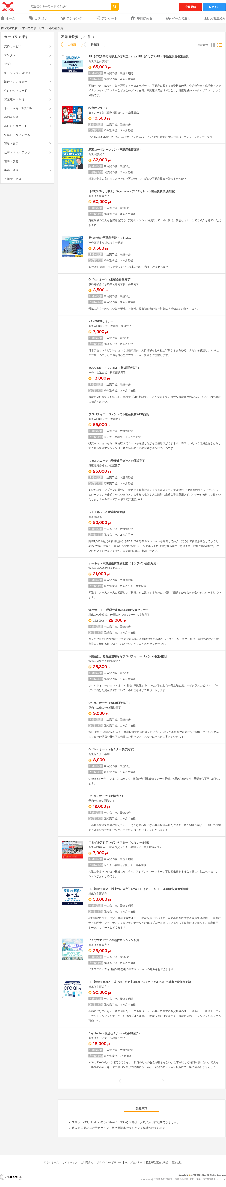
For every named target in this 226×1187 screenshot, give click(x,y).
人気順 (72, 44)
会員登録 (190, 6)
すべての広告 (9, 28)
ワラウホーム (51, 1162)
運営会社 (177, 1162)
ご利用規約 (87, 1162)
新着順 (95, 44)
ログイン (214, 6)
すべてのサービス (33, 28)
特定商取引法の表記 (157, 1162)
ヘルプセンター (133, 1162)
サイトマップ (69, 1162)
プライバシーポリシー (109, 1162)
